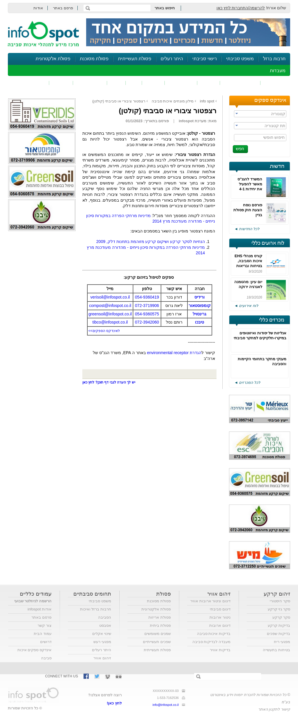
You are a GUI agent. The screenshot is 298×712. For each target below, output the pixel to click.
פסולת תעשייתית (134, 58)
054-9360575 (147, 314)
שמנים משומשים (157, 633)
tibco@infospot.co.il (110, 322)
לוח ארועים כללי (267, 243)
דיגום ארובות (219, 625)
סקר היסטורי (280, 601)
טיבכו (199, 322)
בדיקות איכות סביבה (213, 633)
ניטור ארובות (220, 617)
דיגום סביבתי (220, 609)
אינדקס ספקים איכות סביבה (34, 654)
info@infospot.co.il (165, 704)
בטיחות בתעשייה (276, 650)
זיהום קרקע (181, 82)
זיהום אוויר (275, 82)
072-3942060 (147, 322)
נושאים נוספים (30, 82)
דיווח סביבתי (90, 82)
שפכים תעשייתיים (157, 642)
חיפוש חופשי (274, 137)
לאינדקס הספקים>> (104, 331)
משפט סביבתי (240, 58)
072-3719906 (147, 305)
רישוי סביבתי (204, 58)
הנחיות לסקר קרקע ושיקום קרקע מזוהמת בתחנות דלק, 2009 (150, 241)
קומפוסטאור (200, 305)
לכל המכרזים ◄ (247, 382)
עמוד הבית (43, 633)
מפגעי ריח (282, 642)
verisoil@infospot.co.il (110, 297)
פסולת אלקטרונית (53, 58)
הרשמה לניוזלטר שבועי (33, 601)
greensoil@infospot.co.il (110, 314)
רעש (116, 82)
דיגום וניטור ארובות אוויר (210, 601)
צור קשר (45, 625)
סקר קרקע (281, 617)
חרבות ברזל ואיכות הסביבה (95, 613)
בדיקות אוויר (220, 650)
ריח (134, 82)
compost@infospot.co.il (110, 305)
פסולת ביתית (160, 625)
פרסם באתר (63, 8)
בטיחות (61, 82)
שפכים (208, 82)
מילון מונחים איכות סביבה (173, 101)
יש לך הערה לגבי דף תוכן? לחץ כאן (108, 382)
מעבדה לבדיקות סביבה (211, 642)
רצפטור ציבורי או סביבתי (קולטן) (118, 101)
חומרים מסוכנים (240, 82)
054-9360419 (147, 297)
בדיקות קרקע (279, 625)
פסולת (153, 82)
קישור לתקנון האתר (274, 709)
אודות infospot (40, 609)
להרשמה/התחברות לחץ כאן (241, 8)
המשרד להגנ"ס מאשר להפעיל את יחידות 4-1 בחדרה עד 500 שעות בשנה (249, 189)
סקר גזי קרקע (279, 609)
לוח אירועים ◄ (246, 305)
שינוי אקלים (101, 633)
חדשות (277, 166)
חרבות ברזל (274, 58)
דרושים (46, 642)
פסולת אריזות (159, 617)
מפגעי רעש (102, 642)
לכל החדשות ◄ (246, 229)
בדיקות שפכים (278, 633)
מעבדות (277, 70)
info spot (207, 101)
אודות (38, 8)
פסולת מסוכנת (94, 58)
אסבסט (105, 625)
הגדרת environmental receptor (174, 352)
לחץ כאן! (114, 703)
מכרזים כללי (271, 320)
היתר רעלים (172, 58)
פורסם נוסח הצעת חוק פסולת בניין (247, 210)
